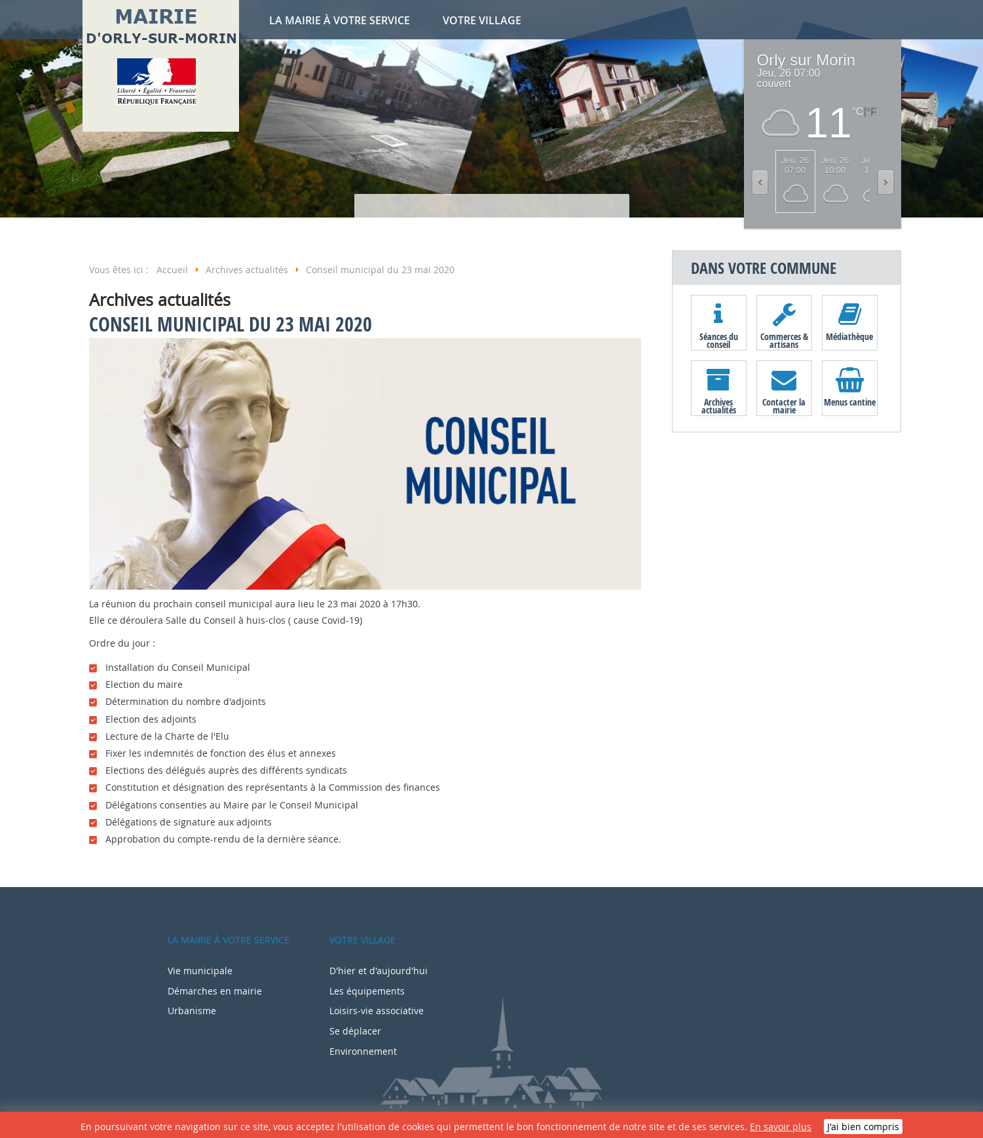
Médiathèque (849, 336)
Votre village (482, 20)
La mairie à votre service (339, 20)
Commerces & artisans (784, 340)
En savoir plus (780, 1126)
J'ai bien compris (863, 1126)
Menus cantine (850, 402)
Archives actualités (718, 405)
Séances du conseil (718, 340)
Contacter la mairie (784, 405)
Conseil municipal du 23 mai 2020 (230, 324)
